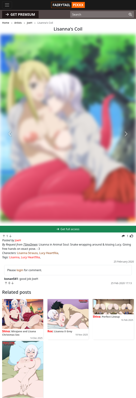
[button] (10, 134)
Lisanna (14, 257)
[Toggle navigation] (7, 4)
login (20, 270)
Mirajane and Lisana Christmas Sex (19, 333)
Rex (50, 331)
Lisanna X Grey (63, 331)
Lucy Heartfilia (48, 253)
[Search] (130, 14)
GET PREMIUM (20, 14)
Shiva (6, 331)
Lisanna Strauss (27, 253)
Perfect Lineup (111, 316)
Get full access (68, 229)
